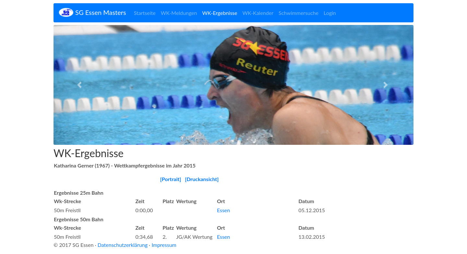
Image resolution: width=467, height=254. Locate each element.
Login (330, 13)
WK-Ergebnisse (219, 13)
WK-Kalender (257, 13)
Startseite (145, 13)
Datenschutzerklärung (123, 245)
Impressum (163, 245)
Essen (223, 210)
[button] (81, 85)
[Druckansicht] (202, 179)
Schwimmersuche (298, 13)
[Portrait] (170, 179)
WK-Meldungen (179, 13)
